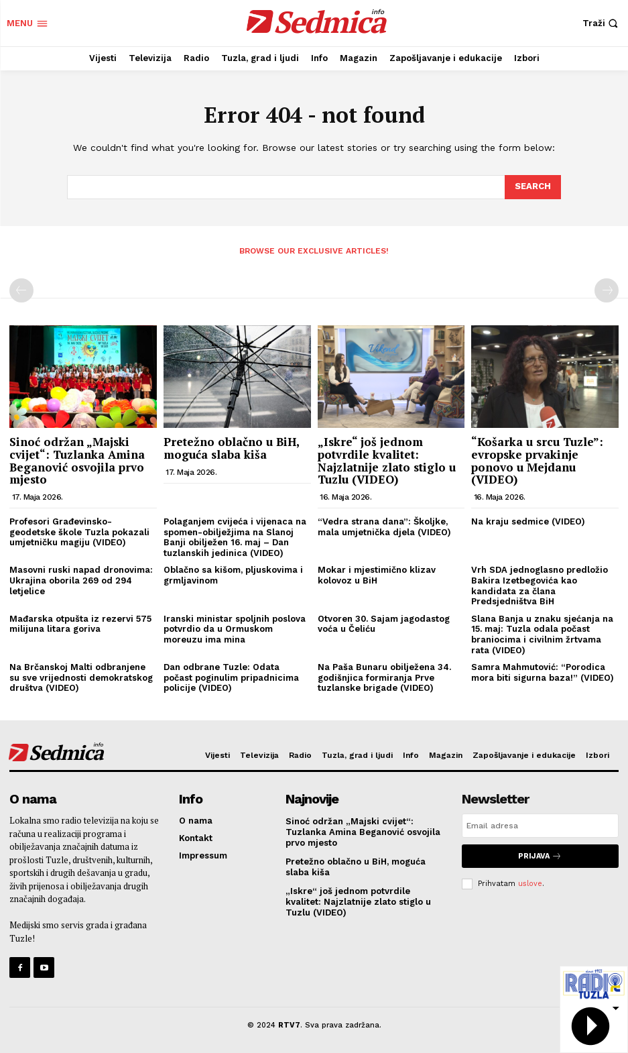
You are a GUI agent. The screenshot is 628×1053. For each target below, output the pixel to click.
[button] (601, 23)
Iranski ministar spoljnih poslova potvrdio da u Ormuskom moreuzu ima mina (235, 629)
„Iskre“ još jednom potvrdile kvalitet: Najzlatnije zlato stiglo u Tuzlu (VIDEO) (387, 460)
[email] (540, 826)
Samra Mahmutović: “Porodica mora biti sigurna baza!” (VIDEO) (542, 672)
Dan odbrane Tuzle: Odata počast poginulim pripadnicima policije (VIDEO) (231, 677)
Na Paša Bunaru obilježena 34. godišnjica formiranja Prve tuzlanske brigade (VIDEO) (384, 677)
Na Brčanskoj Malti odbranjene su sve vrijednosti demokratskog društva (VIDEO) (81, 677)
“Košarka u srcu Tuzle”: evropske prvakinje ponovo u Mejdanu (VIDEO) (537, 460)
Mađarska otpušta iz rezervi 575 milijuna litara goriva (80, 624)
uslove (530, 883)
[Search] (533, 187)
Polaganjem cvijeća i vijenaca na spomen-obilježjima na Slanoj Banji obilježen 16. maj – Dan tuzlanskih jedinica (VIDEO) (235, 537)
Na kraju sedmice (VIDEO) (528, 521)
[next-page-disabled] (606, 290)
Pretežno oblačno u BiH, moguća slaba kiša (231, 448)
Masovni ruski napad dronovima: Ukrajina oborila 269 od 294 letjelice (81, 580)
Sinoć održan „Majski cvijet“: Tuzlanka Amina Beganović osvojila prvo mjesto (77, 460)
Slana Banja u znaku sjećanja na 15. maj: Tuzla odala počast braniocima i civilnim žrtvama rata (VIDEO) (542, 634)
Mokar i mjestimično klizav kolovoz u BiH (377, 575)
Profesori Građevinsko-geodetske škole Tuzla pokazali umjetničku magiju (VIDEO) (79, 531)
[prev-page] (21, 290)
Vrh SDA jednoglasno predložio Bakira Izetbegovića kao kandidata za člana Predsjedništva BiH (539, 585)
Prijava (540, 856)
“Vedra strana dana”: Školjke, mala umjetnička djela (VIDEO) (384, 526)
